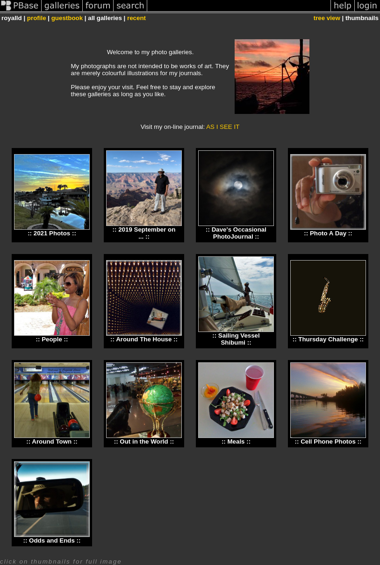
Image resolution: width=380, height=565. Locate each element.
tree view (327, 17)
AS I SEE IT (222, 126)
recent (136, 17)
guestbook (67, 17)
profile (36, 17)
